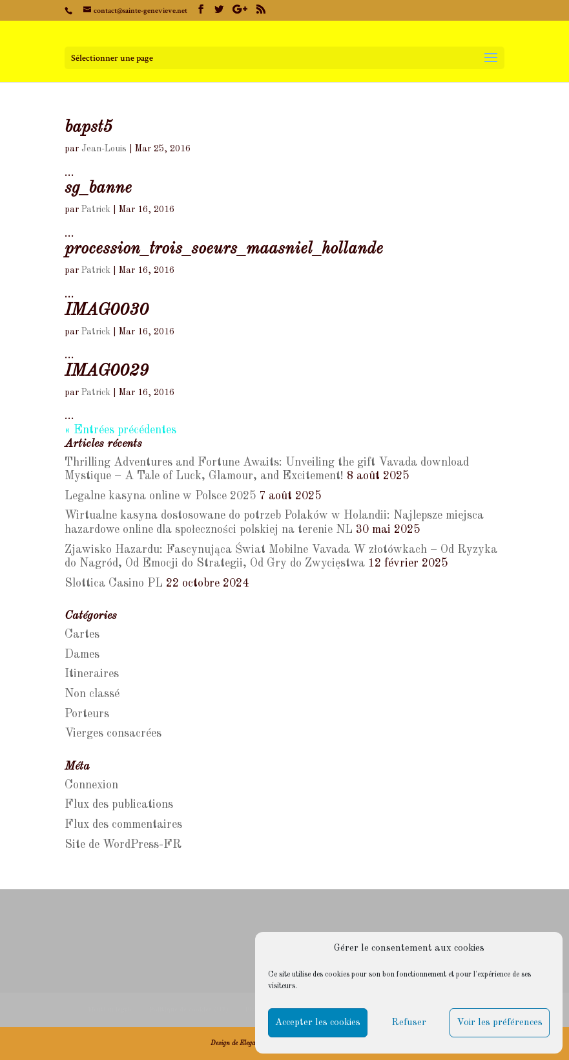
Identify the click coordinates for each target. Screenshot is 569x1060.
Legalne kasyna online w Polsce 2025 (160, 496)
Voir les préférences (500, 1023)
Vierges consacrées (113, 733)
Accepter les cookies (317, 1023)
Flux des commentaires (123, 824)
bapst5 (88, 127)
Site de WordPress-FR (123, 844)
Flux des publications (119, 804)
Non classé (92, 694)
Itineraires (92, 674)
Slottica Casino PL (114, 583)
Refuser (408, 1023)
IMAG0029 (107, 371)
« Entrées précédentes (120, 430)
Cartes (82, 634)
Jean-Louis (104, 148)
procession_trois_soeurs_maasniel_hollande (224, 249)
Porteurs (87, 714)
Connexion (91, 785)
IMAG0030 (107, 310)
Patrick (95, 209)
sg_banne (98, 188)
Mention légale (110, 1009)
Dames (82, 654)
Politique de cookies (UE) (189, 1009)
